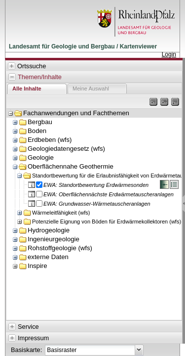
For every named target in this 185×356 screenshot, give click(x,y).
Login (169, 54)
